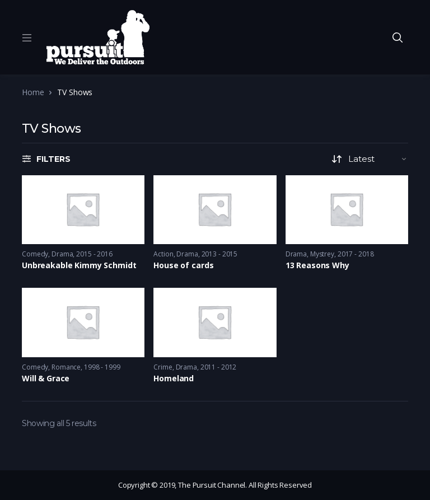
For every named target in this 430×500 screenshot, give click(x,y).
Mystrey (322, 254)
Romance (66, 367)
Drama (62, 254)
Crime (162, 367)
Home (33, 92)
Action (163, 254)
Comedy (35, 254)
